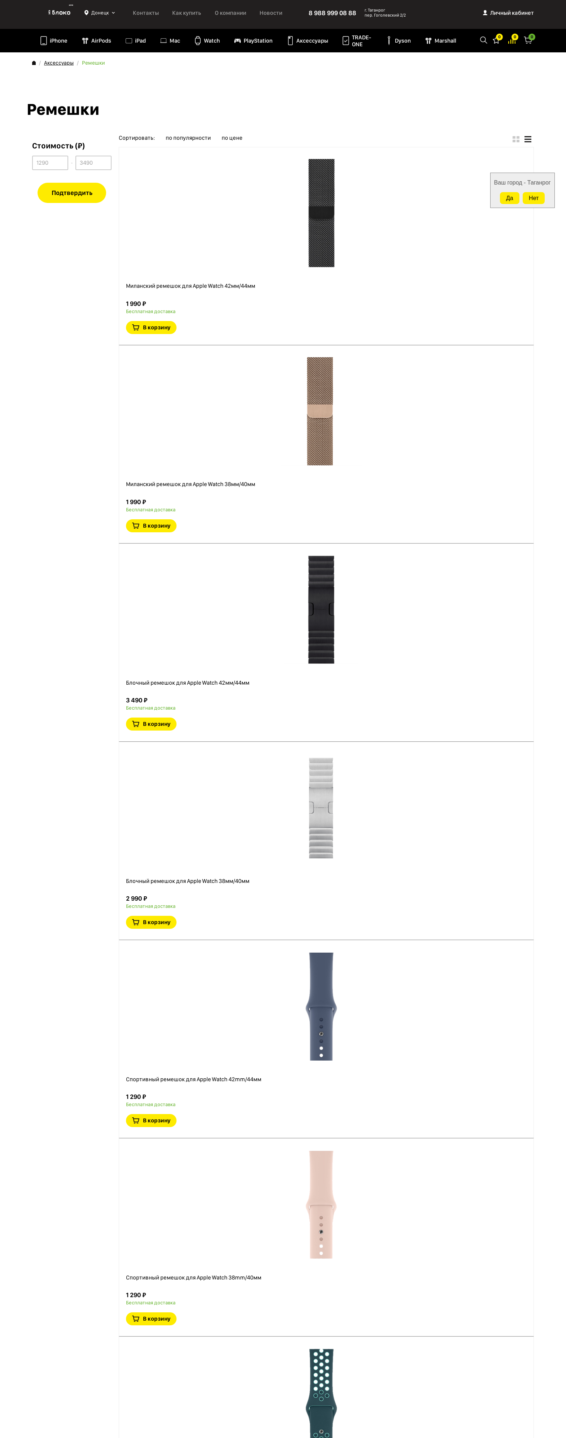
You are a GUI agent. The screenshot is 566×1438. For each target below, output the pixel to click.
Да (509, 198)
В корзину (483, 177)
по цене (232, 138)
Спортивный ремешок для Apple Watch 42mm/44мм (285, 617)
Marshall (445, 40)
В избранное (458, 199)
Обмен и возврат (52, 1384)
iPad (140, 40)
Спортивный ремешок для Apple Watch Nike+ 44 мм (285, 842)
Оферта (41, 1355)
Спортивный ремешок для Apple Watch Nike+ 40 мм (285, 955)
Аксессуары (312, 40)
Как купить (186, 12)
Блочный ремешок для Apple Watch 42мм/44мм (279, 378)
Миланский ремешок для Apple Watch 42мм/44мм (283, 162)
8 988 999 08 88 (332, 13)
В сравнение (492, 312)
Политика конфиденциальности (70, 1346)
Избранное (496, 39)
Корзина (528, 39)
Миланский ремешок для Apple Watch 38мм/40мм (283, 274)
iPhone (59, 40)
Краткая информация (475, 199)
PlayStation (258, 40)
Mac (175, 40)
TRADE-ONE (361, 41)
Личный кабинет (512, 12)
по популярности (188, 138)
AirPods (101, 40)
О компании (230, 12)
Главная (34, 63)
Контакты (146, 12)
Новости (271, 12)
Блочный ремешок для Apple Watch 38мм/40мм (279, 491)
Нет (534, 198)
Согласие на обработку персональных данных (77, 1370)
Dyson (403, 40)
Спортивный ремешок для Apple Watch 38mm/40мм (285, 729)
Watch (212, 40)
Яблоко (58, 13)
